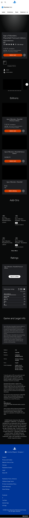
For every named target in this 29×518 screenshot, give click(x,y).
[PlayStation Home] (14, 2)
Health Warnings (7, 403)
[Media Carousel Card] (12, 84)
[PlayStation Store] (7, 7)
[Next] (27, 84)
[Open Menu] (1, 2)
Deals (16, 12)
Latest (3, 12)
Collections (10, 12)
